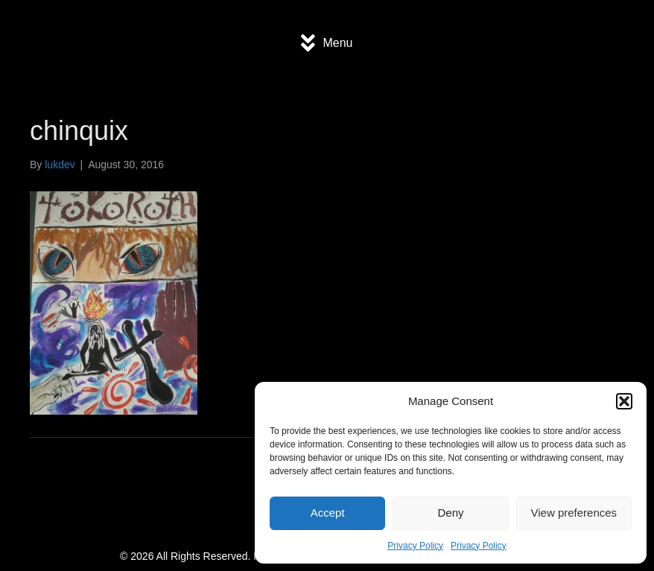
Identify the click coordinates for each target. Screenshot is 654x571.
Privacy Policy (415, 545)
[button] (624, 401)
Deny (450, 512)
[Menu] (326, 43)
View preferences (574, 512)
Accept (328, 512)
